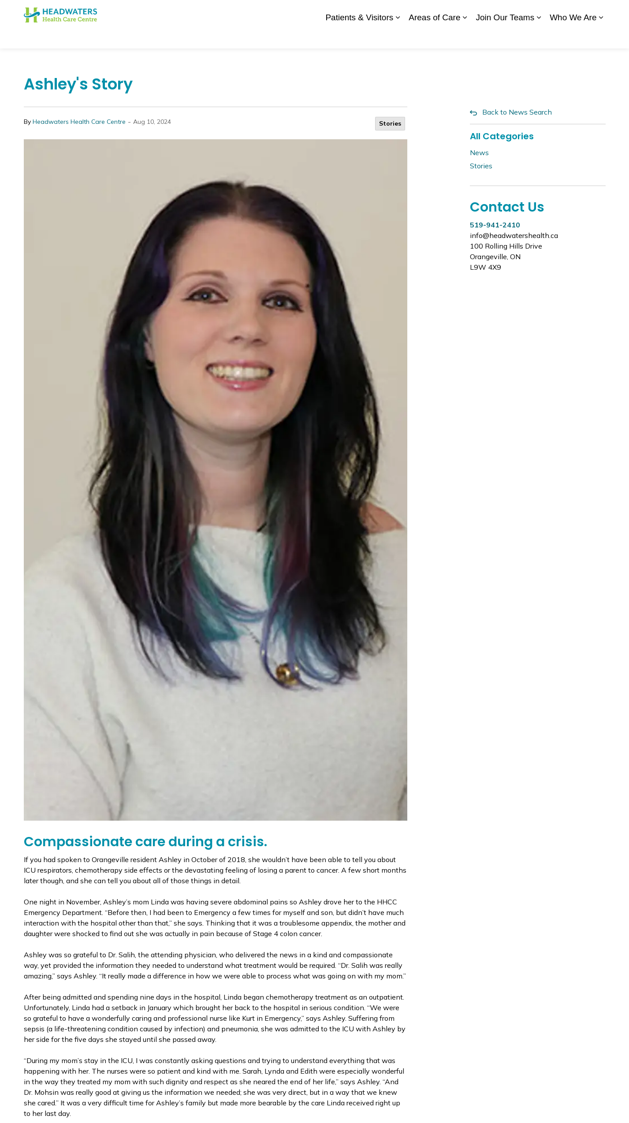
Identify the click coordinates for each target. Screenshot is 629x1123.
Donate (364, 12)
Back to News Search (517, 112)
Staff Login (466, 12)
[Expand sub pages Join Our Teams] (538, 36)
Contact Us (425, 12)
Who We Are (573, 36)
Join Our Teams (505, 36)
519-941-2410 (495, 224)
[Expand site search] (597, 12)
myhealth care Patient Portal (535, 12)
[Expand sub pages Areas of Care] (464, 36)
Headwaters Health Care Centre (79, 122)
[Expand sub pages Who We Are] (601, 36)
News (391, 12)
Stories (390, 123)
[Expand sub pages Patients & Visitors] (397, 36)
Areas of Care (434, 36)
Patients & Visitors (359, 36)
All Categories (502, 136)
